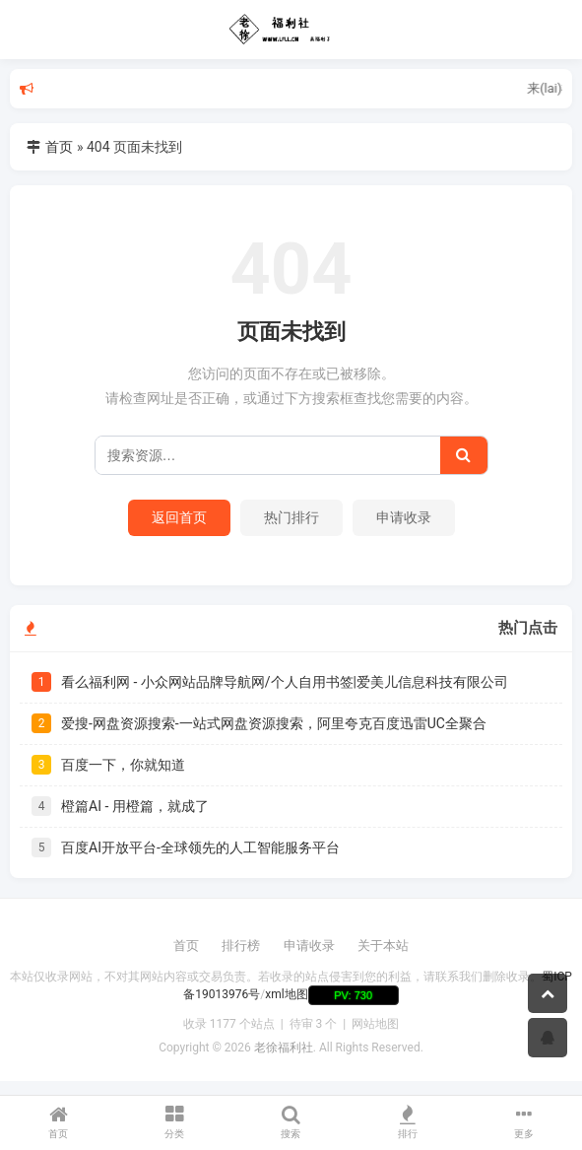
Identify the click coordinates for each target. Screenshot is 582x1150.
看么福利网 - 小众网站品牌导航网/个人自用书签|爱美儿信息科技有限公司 (284, 682)
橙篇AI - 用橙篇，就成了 (135, 806)
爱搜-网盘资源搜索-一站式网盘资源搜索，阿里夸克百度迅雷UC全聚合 (273, 723)
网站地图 (375, 1024)
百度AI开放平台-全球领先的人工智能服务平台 (200, 847)
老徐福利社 (283, 1047)
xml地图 (286, 995)
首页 (59, 147)
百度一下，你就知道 (123, 765)
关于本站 (383, 945)
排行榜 (241, 945)
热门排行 (291, 517)
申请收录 (403, 517)
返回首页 (179, 517)
